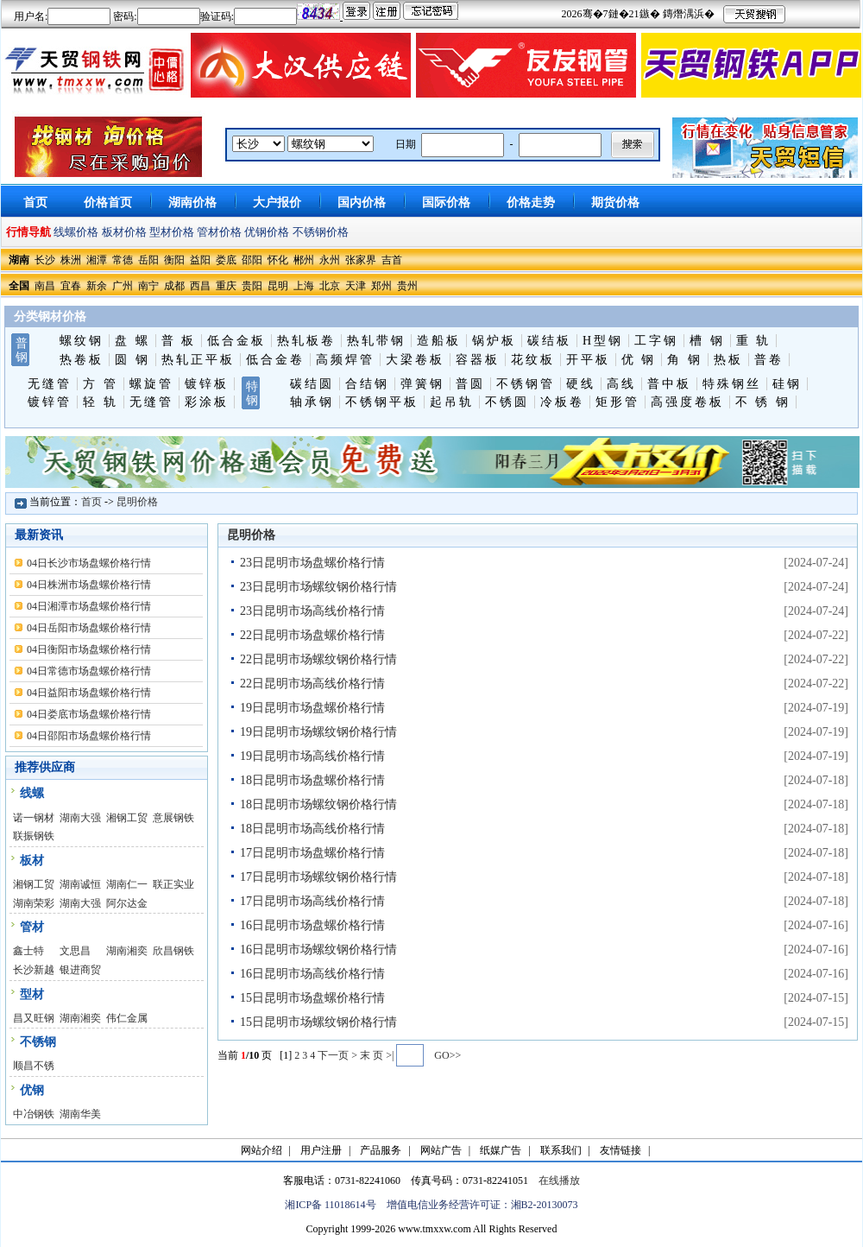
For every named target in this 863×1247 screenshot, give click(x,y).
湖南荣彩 (33, 903)
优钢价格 (266, 231)
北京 (329, 286)
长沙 (45, 260)
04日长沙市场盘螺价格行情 (89, 563)
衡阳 (174, 260)
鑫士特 (28, 951)
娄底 (226, 260)
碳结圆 (312, 383)
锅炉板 (494, 340)
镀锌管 (50, 402)
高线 (621, 383)
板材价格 (124, 231)
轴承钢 (312, 402)
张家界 (360, 260)
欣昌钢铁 (173, 951)
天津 (355, 286)
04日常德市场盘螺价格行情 (89, 671)
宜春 (70, 286)
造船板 (439, 340)
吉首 (391, 260)
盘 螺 (132, 340)
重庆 (226, 286)
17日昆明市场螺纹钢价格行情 (318, 876)
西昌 (200, 286)
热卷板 (82, 359)
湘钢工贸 (127, 818)
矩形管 (617, 402)
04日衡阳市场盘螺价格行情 (89, 649)
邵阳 (252, 260)
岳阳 (148, 260)
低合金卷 (275, 359)
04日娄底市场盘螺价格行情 (89, 714)
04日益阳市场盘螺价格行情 (89, 693)
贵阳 (252, 286)
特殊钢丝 (731, 383)
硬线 (580, 383)
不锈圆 (507, 402)
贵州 (407, 286)
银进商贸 (80, 970)
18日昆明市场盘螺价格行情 (312, 780)
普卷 (769, 359)
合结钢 (367, 383)
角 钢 (684, 359)
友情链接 (620, 1150)
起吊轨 (452, 402)
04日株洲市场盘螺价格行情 (89, 585)
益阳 (200, 260)
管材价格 (219, 231)
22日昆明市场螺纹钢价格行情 (318, 659)
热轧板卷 (306, 340)
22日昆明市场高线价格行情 (312, 683)
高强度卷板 (687, 402)
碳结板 (549, 340)
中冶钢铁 (33, 1114)
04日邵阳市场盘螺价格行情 (89, 736)
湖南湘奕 (127, 951)
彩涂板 (207, 402)
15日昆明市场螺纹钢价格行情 (318, 1022)
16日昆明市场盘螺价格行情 (312, 925)
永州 (329, 260)
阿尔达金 (127, 903)
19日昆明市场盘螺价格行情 (312, 707)
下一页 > (339, 1055)
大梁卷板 (415, 359)
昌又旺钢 (33, 1018)
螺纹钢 (82, 340)
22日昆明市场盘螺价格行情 (312, 635)
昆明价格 (137, 502)
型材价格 (171, 231)
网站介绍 (261, 1150)
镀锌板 (207, 383)
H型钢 (603, 340)
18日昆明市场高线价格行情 (312, 828)
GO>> (447, 1055)
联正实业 (173, 884)
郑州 (381, 286)
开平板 (588, 359)
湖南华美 (80, 1114)
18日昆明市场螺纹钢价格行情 (318, 804)
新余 (96, 286)
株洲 (70, 260)
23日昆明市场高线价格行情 (312, 611)
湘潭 (96, 260)
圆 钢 (132, 359)
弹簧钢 (422, 383)
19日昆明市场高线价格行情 (312, 756)
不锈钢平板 (382, 402)
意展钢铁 (173, 818)
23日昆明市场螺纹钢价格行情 (318, 586)
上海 (303, 286)
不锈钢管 (525, 383)
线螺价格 (76, 231)
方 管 (100, 383)
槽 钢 (707, 340)
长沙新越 (33, 970)
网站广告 (441, 1150)
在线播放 (559, 1180)
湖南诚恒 (80, 884)
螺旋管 (151, 383)
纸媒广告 (500, 1150)
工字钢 (656, 340)
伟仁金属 (127, 1018)
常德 (122, 260)
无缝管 (50, 383)
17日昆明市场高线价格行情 (312, 901)
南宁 (148, 286)
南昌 (45, 286)
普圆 (470, 383)
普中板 (669, 383)
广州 (122, 286)
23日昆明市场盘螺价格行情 (312, 562)
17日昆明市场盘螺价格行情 (312, 852)
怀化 (278, 260)
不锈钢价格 (321, 231)
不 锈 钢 (763, 402)
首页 (91, 502)
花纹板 (533, 359)
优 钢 (639, 359)
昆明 (278, 286)
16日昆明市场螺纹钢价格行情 (318, 949)
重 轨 (754, 340)
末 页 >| (377, 1055)
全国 (19, 286)
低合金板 (236, 340)
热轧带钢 (376, 340)
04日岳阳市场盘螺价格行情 (89, 628)
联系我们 (561, 1150)
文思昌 (75, 951)
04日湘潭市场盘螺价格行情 (89, 606)
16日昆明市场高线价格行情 (312, 973)
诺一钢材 (33, 818)
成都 (174, 286)
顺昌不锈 (33, 1066)
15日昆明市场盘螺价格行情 (312, 997)
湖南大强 (80, 818)
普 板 (179, 340)
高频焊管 (345, 359)
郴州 (303, 260)
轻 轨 (100, 402)
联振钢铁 (33, 836)
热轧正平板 (198, 359)
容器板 (478, 359)
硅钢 (787, 383)
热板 (728, 359)
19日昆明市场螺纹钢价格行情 (318, 731)
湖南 (19, 260)
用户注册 (321, 1150)
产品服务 (380, 1150)
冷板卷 (562, 402)
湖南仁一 (127, 884)
